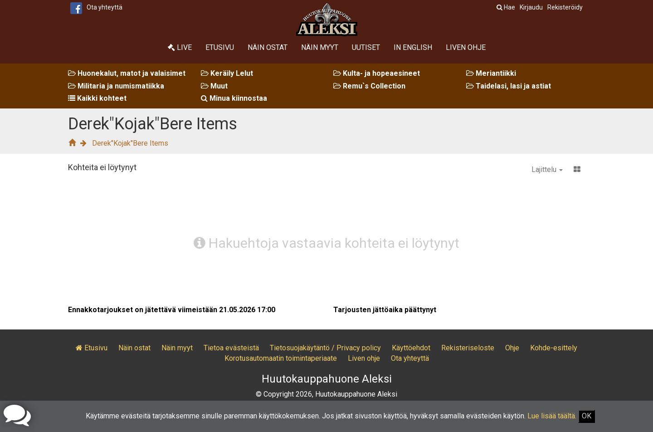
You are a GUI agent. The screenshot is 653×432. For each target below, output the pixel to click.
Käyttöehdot (411, 348)
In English (413, 47)
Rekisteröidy (565, 7)
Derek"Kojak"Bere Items (130, 143)
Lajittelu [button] (547, 169)
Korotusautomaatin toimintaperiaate (280, 358)
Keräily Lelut (227, 73)
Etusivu (219, 47)
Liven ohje (466, 47)
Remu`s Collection (369, 86)
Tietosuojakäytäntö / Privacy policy (325, 348)
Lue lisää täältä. (551, 416)
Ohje (512, 348)
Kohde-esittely (553, 348)
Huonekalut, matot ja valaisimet (126, 73)
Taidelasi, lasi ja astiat (508, 86)
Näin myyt (319, 47)
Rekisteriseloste (467, 348)
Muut (214, 86)
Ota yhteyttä (104, 7)
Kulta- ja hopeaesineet (376, 73)
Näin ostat (268, 47)
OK (586, 416)
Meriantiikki (491, 73)
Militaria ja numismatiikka (116, 86)
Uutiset (366, 47)
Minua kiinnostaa (234, 98)
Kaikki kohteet (97, 98)
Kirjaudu (531, 7)
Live (180, 47)
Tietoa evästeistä (231, 348)
